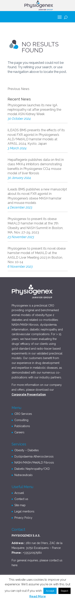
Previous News (18, 89)
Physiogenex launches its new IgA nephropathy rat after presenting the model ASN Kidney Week (34, 109)
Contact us (21, 499)
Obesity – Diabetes (26, 450)
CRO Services (23, 413)
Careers (19, 432)
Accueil (19, 493)
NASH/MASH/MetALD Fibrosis (34, 462)
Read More (37, 596)
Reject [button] (64, 590)
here (14, 565)
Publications (22, 426)
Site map (20, 505)
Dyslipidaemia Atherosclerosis (34, 456)
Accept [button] (50, 590)
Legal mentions (24, 511)
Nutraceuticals (23, 475)
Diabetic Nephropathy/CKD (32, 468)
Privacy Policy (23, 517)
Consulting (21, 420)
